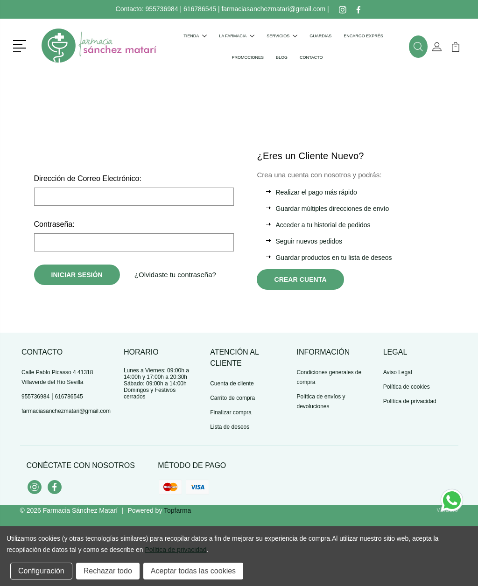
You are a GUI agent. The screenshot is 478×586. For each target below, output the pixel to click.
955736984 (161, 9)
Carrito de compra (232, 398)
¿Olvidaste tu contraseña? (175, 275)
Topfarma (177, 510)
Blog (282, 57)
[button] (21, 45)
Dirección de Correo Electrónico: (87, 178)
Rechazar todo (108, 571)
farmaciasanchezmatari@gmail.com (273, 9)
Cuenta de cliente (231, 383)
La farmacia (236, 36)
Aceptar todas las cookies (193, 571)
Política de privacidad (409, 401)
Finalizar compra (231, 412)
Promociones (248, 57)
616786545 (199, 9)
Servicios (282, 36)
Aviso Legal (397, 372)
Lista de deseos (229, 427)
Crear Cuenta (300, 279)
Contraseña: (54, 224)
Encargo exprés (363, 36)
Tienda (195, 36)
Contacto (311, 57)
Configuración (41, 571)
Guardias (320, 36)
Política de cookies (406, 387)
